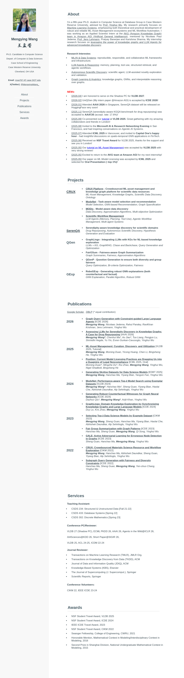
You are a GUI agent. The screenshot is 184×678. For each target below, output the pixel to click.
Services (24, 112)
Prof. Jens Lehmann (88, 39)
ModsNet (91, 201)
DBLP (89, 312)
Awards (24, 118)
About (24, 94)
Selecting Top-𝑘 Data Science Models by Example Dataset (119, 415)
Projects (24, 100)
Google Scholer (75, 312)
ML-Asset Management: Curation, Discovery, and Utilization (120, 346)
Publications (24, 106)
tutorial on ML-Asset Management (105, 147)
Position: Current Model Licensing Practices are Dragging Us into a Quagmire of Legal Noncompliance (124, 360)
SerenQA (73, 231)
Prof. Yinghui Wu (112, 25)
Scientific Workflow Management (105, 216)
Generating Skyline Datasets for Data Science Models (117, 372)
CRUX (71, 191)
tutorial (105, 119)
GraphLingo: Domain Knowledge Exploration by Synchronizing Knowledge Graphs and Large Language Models (122, 405)
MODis (90, 209)
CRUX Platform (94, 188)
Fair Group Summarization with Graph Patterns (113, 428)
